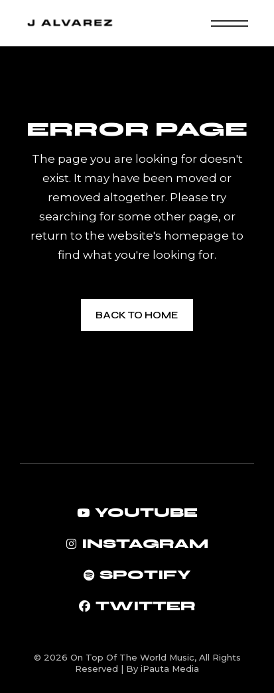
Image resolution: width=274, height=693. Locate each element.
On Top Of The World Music (132, 657)
